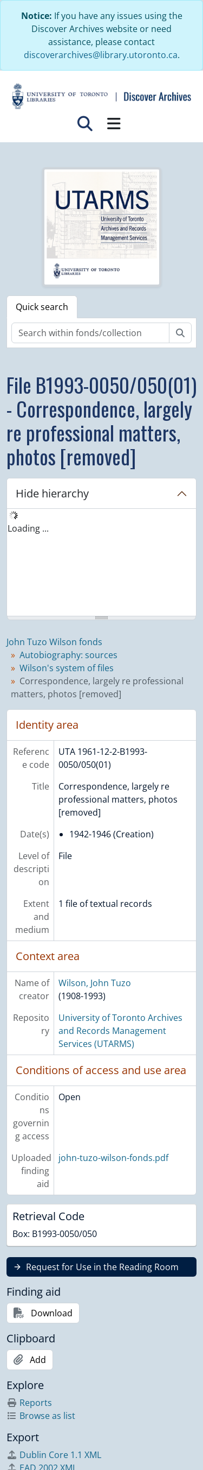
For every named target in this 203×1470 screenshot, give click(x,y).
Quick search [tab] (42, 307)
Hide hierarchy (52, 493)
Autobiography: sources (68, 655)
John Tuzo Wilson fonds (54, 642)
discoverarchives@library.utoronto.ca (101, 55)
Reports (29, 1403)
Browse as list (40, 1416)
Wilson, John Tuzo (94, 983)
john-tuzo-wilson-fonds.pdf (113, 1158)
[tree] (101, 563)
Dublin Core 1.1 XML (53, 1455)
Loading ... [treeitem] (28, 528)
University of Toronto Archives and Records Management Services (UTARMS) (120, 1031)
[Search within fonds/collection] (90, 333)
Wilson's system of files (66, 668)
